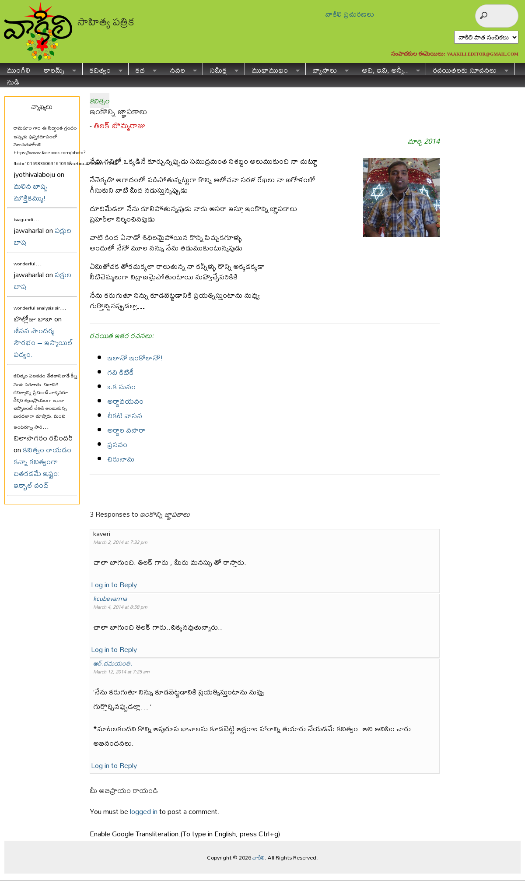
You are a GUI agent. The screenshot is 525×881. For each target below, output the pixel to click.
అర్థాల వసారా (126, 430)
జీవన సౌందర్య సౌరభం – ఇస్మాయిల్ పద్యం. (43, 342)
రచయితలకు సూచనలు (467, 69)
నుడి (13, 81)
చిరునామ (120, 458)
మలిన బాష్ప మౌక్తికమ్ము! (31, 192)
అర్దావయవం (125, 401)
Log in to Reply (114, 584)
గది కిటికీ (120, 372)
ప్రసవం (117, 444)
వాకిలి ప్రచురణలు (349, 14)
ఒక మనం (121, 386)
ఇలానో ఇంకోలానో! (135, 357)
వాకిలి (258, 857)
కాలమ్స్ (56, 69)
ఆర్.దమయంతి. (112, 663)
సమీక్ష (220, 69)
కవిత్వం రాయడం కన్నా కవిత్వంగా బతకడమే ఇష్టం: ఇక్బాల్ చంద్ (42, 467)
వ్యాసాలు (327, 69)
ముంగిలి (18, 69)
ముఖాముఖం (272, 69)
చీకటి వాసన (124, 415)
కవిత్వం (102, 69)
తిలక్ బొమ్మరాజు (119, 125)
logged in (144, 811)
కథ (143, 69)
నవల (180, 69)
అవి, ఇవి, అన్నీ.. (387, 69)
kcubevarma (110, 598)
